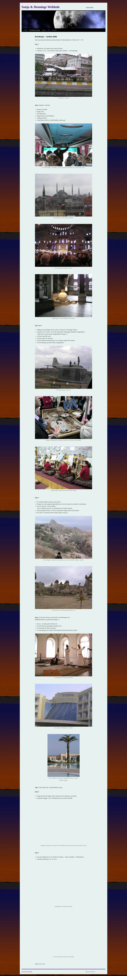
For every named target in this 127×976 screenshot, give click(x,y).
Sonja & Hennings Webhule (41, 7)
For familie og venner (34, 30)
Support (44, 30)
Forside (25, 30)
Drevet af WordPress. (91, 971)
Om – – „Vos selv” (52, 30)
